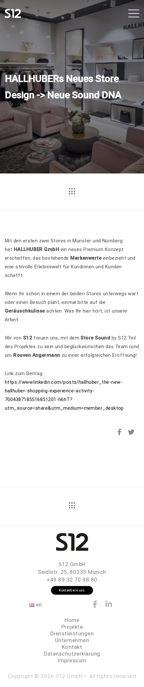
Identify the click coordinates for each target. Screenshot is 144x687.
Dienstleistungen (72, 633)
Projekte (72, 627)
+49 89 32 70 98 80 (72, 579)
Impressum (71, 660)
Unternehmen (72, 640)
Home (72, 620)
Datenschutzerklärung (72, 653)
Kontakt (72, 647)
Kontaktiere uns (72, 590)
